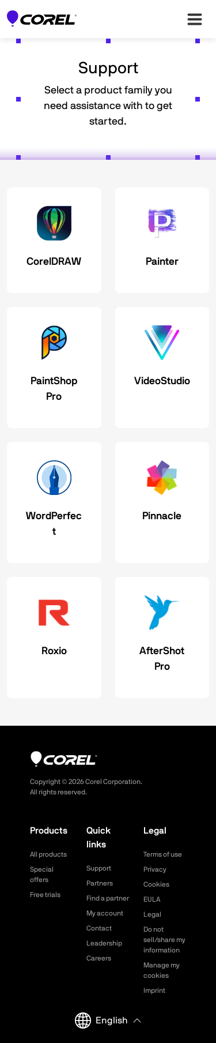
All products (48, 854)
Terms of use (162, 854)
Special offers (42, 874)
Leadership (104, 943)
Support (98, 868)
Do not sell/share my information (164, 940)
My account (104, 913)
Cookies (156, 884)
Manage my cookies (161, 970)
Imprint (154, 990)
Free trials (45, 894)
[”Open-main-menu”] (194, 19)
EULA (151, 899)
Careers (98, 958)
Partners (99, 883)
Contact (99, 928)
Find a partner (107, 898)
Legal (152, 914)
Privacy (154, 869)
